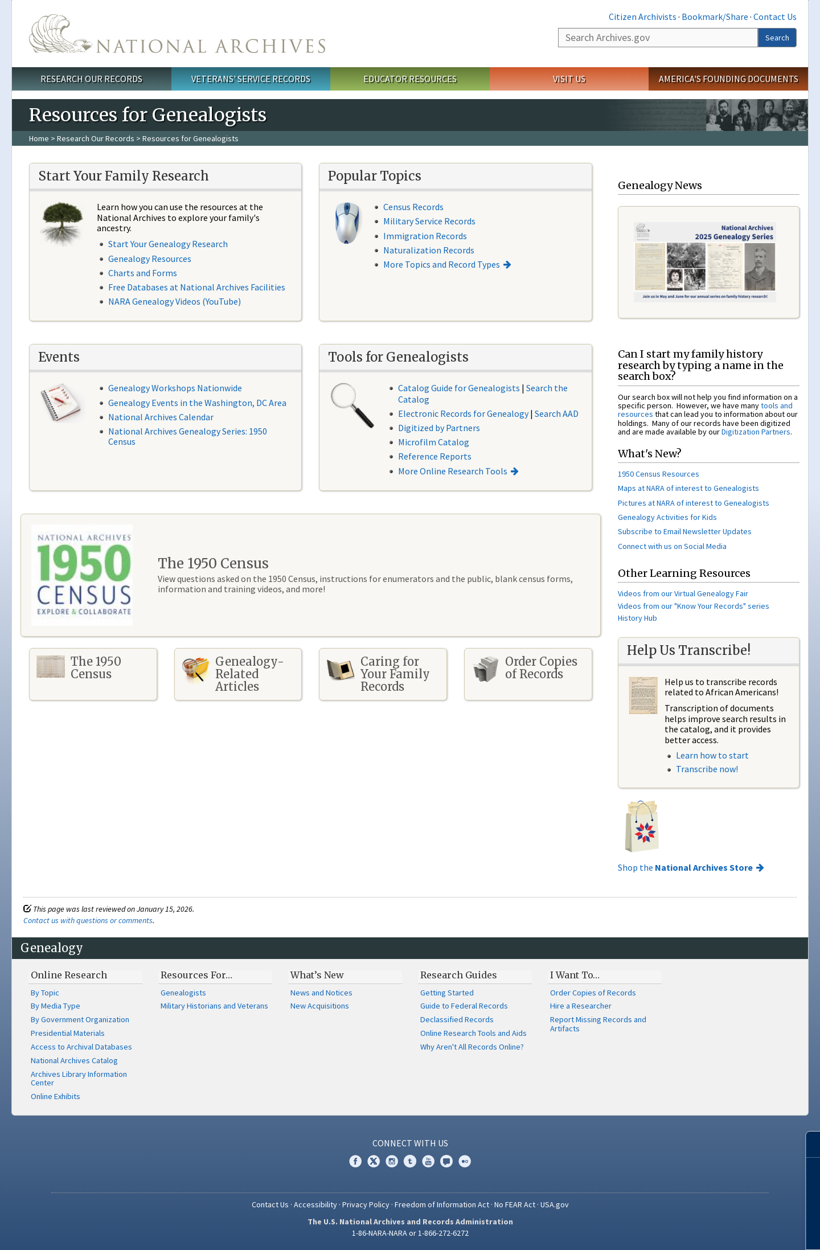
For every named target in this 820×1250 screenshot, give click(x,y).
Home (39, 138)
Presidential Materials (68, 1033)
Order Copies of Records (593, 992)
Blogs (446, 1161)
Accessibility (315, 1204)
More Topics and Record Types (441, 264)
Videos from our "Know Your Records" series (693, 606)
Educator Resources (410, 78)
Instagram (392, 1161)
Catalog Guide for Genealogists (459, 388)
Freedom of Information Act (442, 1204)
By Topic (45, 992)
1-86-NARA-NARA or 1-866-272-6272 (410, 1233)
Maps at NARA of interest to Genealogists (688, 488)
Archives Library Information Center (79, 1078)
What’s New (317, 975)
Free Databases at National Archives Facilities (196, 287)
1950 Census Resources (658, 474)
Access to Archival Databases (81, 1047)
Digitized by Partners (439, 427)
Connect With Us (410, 1143)
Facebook (355, 1161)
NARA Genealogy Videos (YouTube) (174, 301)
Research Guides (458, 975)
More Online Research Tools (452, 471)
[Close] (807, 1144)
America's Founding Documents (728, 78)
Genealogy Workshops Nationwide (175, 388)
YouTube (428, 1161)
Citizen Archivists (642, 16)
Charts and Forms (142, 272)
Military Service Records (429, 221)
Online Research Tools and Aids (473, 1033)
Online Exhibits (55, 1096)
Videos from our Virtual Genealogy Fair (683, 593)
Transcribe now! (707, 768)
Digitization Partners (755, 432)
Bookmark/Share (715, 16)
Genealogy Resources (149, 258)
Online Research (69, 975)
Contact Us (775, 16)
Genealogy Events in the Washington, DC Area (197, 402)
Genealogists (183, 992)
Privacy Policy (366, 1204)
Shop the (685, 867)
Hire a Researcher (581, 1006)
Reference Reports (435, 456)
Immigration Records (425, 235)
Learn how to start (712, 755)
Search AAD (557, 413)
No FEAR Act (514, 1204)
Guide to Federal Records (464, 1006)
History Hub (637, 618)
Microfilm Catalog (433, 442)
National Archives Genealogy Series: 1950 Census (187, 436)
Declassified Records (457, 1019)
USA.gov (554, 1204)
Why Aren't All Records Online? (472, 1047)
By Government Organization (80, 1019)
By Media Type (55, 1006)
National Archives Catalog (74, 1060)
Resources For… (196, 975)
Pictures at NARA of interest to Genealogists (693, 503)
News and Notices (321, 992)
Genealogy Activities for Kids (667, 517)
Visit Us (569, 78)
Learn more (718, 1229)
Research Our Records (91, 78)
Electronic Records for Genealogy (463, 413)
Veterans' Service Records (250, 78)
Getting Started (447, 992)
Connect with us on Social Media (672, 546)
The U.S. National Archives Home (177, 33)
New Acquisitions (319, 1006)
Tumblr (410, 1161)
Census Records (413, 206)
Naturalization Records (428, 250)
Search (777, 37)
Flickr (465, 1161)
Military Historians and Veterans (214, 1006)
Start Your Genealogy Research (168, 243)
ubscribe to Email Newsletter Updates (687, 531)
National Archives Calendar (161, 417)
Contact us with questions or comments (88, 920)
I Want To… (575, 975)
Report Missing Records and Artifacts (598, 1024)
